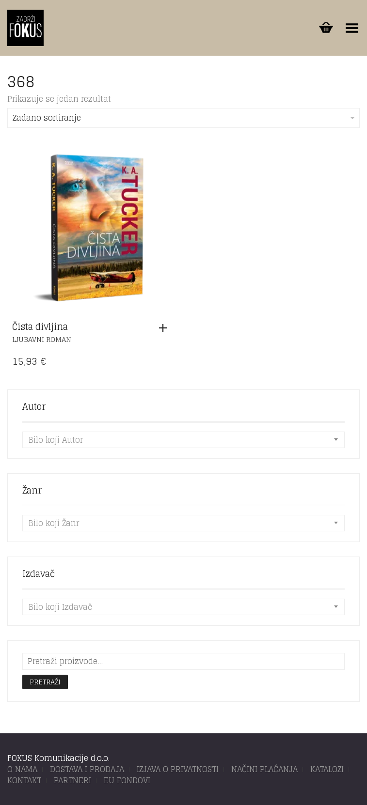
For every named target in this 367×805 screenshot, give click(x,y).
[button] (165, 328)
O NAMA (22, 769)
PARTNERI (72, 780)
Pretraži (45, 682)
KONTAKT (24, 780)
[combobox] (183, 440)
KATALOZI (327, 769)
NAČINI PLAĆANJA (264, 769)
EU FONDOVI (127, 780)
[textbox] (183, 440)
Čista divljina (40, 326)
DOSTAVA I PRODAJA (87, 769)
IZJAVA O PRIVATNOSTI (178, 769)
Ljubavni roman (41, 339)
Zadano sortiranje (183, 117)
